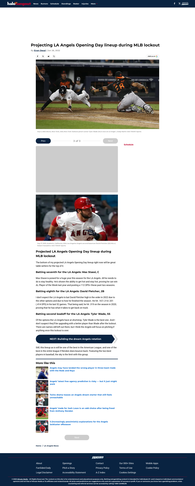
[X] (180, 3)
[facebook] (174, 3)
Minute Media (22, 479)
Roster (76, 4)
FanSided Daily (43, 468)
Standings (66, 4)
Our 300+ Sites (126, 463)
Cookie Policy (152, 468)
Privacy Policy (102, 468)
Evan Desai (40, 50)
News (35, 4)
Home (38, 446)
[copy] (54, 56)
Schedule (54, 4)
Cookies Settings (127, 472)
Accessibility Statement (74, 472)
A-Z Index (100, 472)
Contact (100, 463)
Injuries (85, 4)
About (39, 463)
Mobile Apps (152, 463)
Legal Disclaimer (44, 472)
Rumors (44, 4)
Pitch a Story (68, 468)
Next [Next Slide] (110, 141)
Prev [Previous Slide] (43, 141)
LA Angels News (51, 446)
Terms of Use (125, 468)
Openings (67, 463)
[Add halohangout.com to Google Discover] (152, 56)
